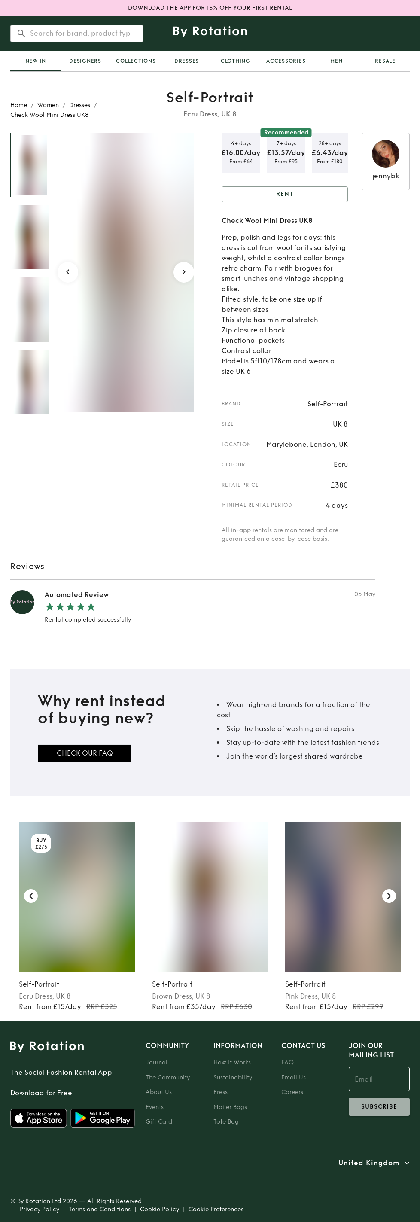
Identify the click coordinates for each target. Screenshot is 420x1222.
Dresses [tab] (186, 61)
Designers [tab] (85, 61)
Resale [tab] (385, 61)
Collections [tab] (135, 61)
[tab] (35, 61)
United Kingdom (369, 1163)
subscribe (379, 1107)
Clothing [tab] (235, 61)
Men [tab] (336, 61)
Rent (284, 194)
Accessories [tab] (285, 61)
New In (35, 61)
